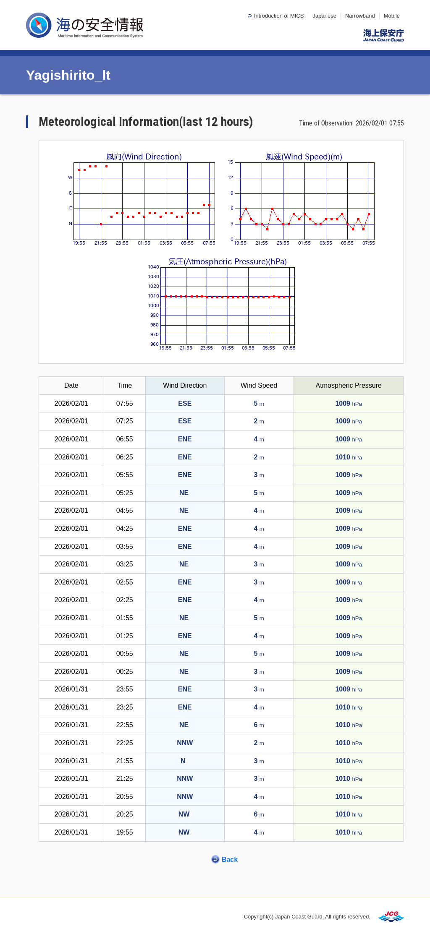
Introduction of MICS (279, 16)
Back (230, 859)
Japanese (324, 16)
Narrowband (360, 16)
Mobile (392, 16)
